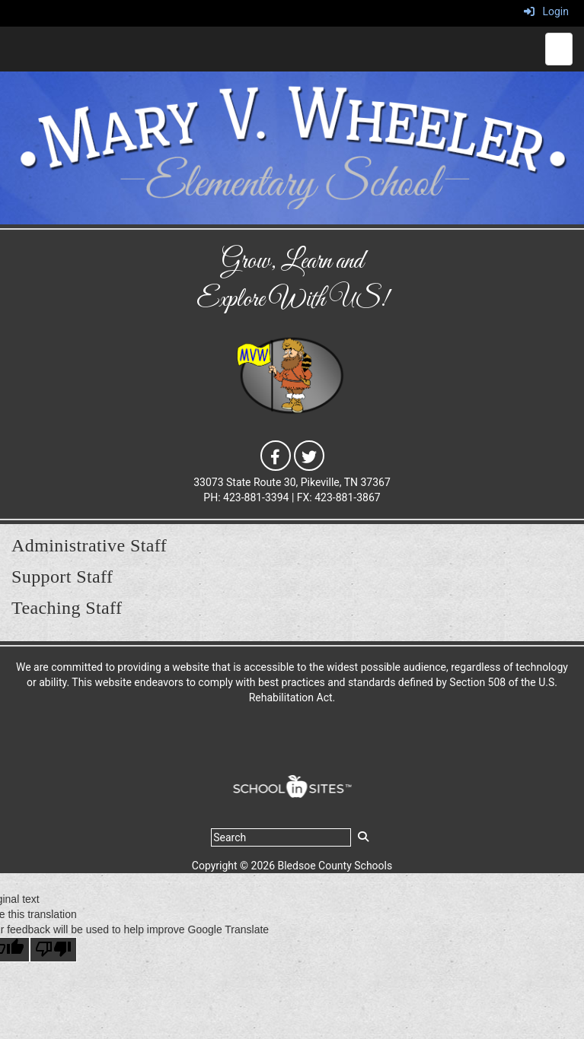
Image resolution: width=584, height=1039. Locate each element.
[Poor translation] (53, 949)
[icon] (275, 454)
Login (546, 11)
